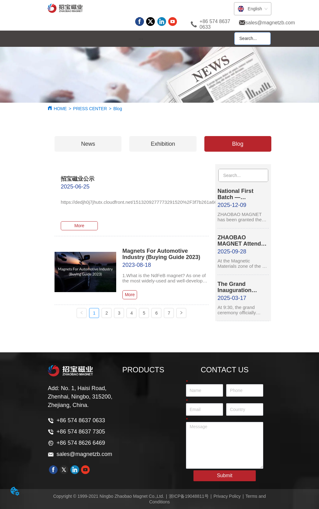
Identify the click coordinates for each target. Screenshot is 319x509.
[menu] (141, 39)
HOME (60, 108)
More (79, 225)
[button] (141, 39)
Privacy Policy (226, 496)
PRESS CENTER (90, 108)
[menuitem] (141, 39)
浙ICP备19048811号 (189, 496)
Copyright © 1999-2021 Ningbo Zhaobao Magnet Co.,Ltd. (108, 496)
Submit (224, 475)
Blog (117, 108)
